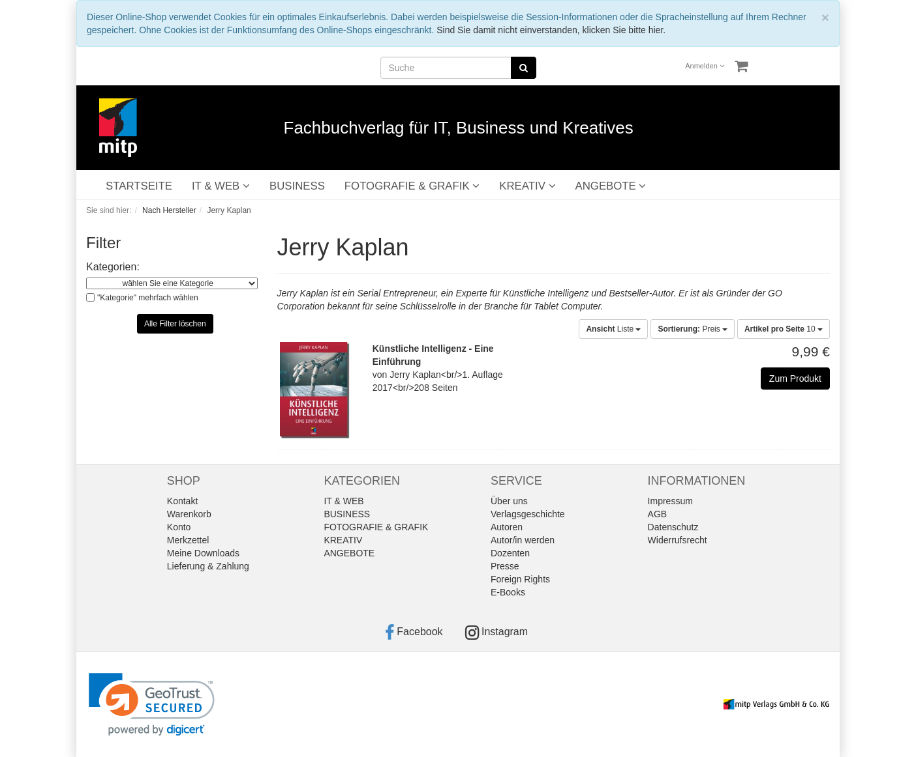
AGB (657, 514)
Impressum (670, 501)
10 (783, 329)
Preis (692, 329)
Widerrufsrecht (677, 540)
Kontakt (182, 501)
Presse (505, 566)
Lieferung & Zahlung (208, 566)
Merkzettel (188, 540)
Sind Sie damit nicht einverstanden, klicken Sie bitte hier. (550, 30)
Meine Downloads (203, 553)
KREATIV (527, 186)
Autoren (507, 527)
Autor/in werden (523, 540)
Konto (179, 527)
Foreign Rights (520, 579)
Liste (613, 329)
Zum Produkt (795, 378)
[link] (151, 704)
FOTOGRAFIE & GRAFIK (412, 186)
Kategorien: (113, 266)
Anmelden (704, 66)
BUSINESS (297, 186)
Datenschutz (673, 527)
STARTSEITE (139, 186)
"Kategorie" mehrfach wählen (147, 297)
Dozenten (510, 553)
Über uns (509, 501)
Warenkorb (189, 514)
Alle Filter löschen (175, 323)
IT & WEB (221, 186)
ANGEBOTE (611, 186)
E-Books (508, 592)
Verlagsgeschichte (528, 514)
